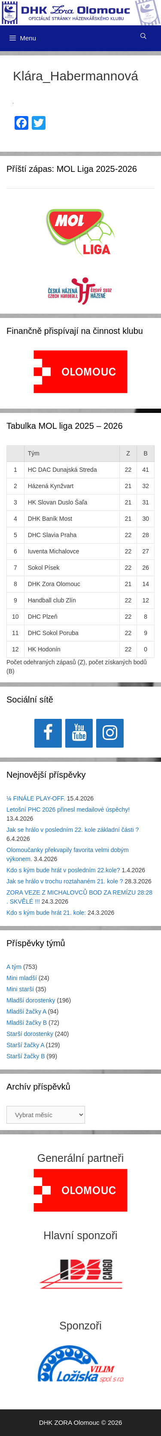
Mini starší (20, 989)
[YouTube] (79, 733)
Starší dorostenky (29, 1033)
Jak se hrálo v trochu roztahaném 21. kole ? (64, 881)
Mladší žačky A (26, 1011)
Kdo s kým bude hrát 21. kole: (46, 912)
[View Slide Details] (80, 371)
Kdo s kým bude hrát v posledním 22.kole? (63, 870)
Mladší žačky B (26, 1022)
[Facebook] (48, 733)
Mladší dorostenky (30, 1000)
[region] (80, 376)
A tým (13, 966)
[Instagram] (110, 733)
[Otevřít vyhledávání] (143, 36)
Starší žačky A (25, 1045)
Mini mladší (21, 978)
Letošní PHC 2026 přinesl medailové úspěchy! (68, 809)
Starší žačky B (25, 1056)
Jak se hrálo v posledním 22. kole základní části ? (72, 829)
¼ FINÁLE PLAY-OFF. (35, 798)
